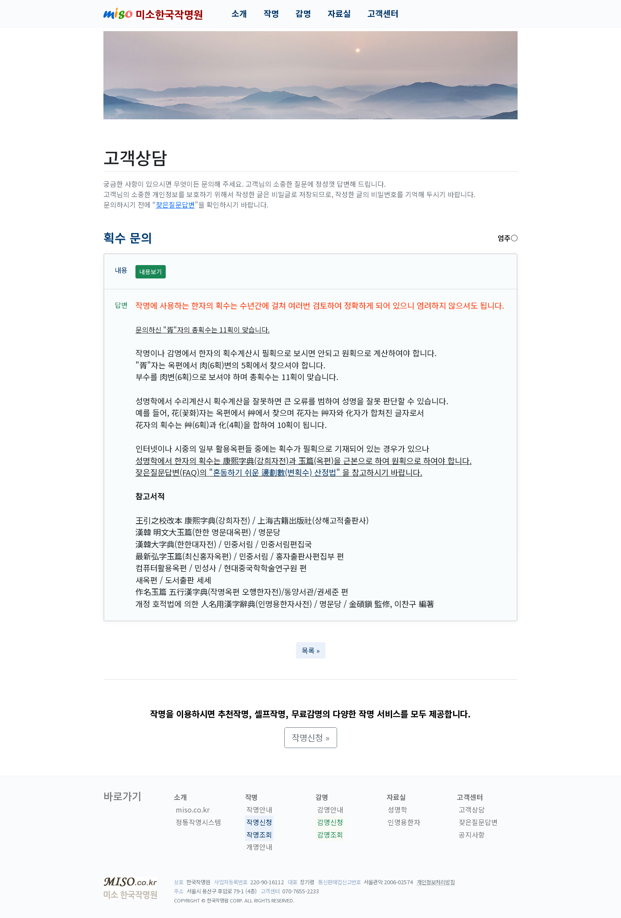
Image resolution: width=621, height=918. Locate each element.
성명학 (397, 809)
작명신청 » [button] (311, 737)
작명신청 (259, 822)
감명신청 (330, 822)
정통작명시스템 (198, 822)
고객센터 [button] (383, 13)
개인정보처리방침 (436, 882)
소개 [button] (239, 13)
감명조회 (330, 834)
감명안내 (330, 809)
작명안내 (259, 809)
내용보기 (150, 271)
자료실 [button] (339, 13)
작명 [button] (271, 13)
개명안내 (259, 847)
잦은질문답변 (175, 204)
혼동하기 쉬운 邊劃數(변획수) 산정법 (274, 472)
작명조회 (259, 834)
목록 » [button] (311, 650)
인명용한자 (404, 822)
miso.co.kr (192, 809)
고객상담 (472, 809)
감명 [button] (303, 13)
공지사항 (472, 834)
